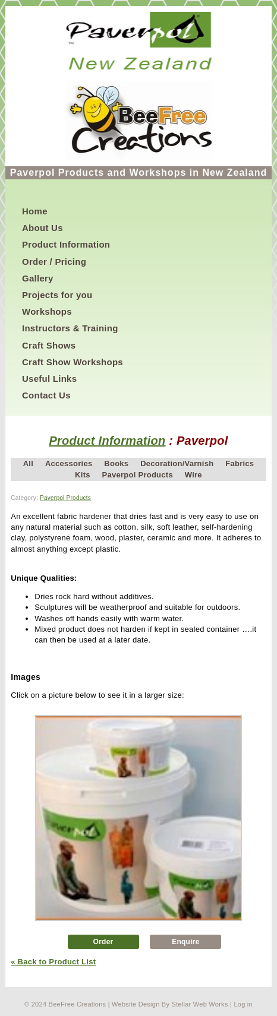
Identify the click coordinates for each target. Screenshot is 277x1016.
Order (103, 942)
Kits (82, 474)
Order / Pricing (54, 262)
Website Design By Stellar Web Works (170, 1004)
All (28, 463)
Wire (193, 474)
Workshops (47, 311)
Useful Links (49, 379)
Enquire (186, 942)
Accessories (68, 463)
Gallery (37, 278)
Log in (243, 1004)
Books (116, 463)
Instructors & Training (70, 328)
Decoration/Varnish (176, 463)
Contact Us (46, 395)
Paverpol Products (137, 474)
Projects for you (57, 295)
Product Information (66, 244)
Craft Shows (48, 345)
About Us (42, 228)
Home (35, 211)
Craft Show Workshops (72, 362)
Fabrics (239, 463)
